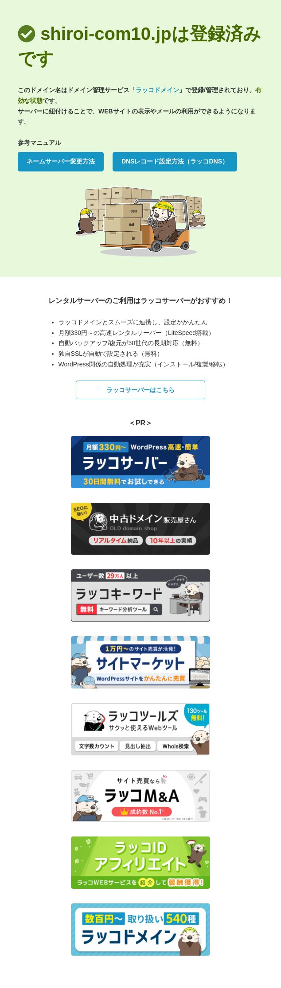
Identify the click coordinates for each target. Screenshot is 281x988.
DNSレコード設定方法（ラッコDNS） (174, 161)
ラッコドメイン (157, 89)
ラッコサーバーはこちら (140, 389)
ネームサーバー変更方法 (61, 161)
